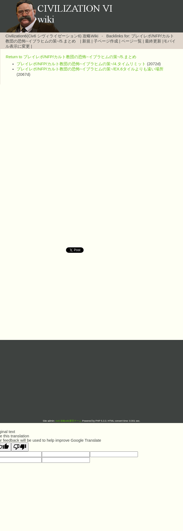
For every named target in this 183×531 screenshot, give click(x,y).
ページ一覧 (131, 41)
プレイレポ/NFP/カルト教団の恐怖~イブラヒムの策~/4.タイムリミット (81, 64)
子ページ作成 (106, 41)
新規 (86, 41)
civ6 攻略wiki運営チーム (68, 420)
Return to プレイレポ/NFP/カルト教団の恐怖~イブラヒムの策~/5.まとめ (71, 57)
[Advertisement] (91, 128)
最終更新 (153, 41)
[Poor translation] (20, 446)
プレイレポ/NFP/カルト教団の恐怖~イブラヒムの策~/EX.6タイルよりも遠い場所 (90, 69)
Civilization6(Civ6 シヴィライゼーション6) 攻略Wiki (51, 36)
